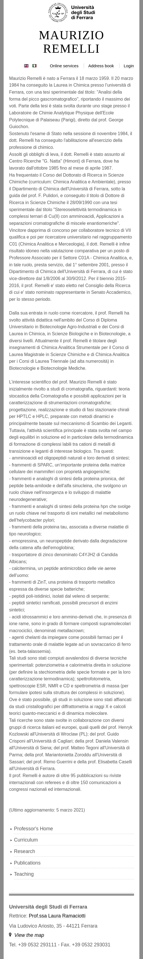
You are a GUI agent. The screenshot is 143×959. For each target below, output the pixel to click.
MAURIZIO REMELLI (71, 42)
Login (129, 65)
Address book (101, 65)
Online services (64, 65)
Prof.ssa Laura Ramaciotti (57, 916)
